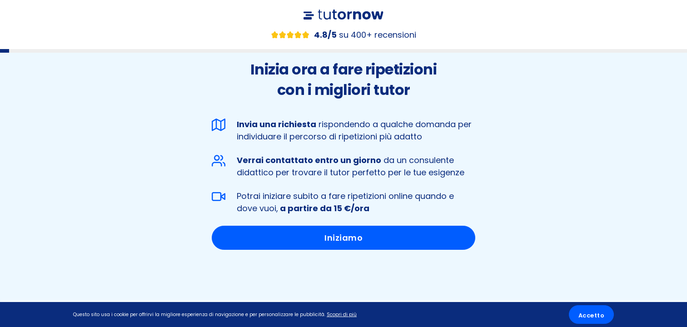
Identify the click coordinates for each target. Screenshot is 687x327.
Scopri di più (342, 314)
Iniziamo (343, 237)
